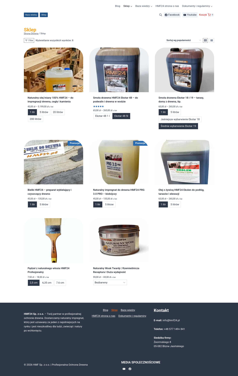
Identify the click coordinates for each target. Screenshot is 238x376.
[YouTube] (124, 368)
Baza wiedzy (31, 14)
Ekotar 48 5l (121, 115)
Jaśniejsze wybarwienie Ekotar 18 (180, 119)
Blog (117, 6)
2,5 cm (34, 282)
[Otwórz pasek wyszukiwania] (160, 14)
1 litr (32, 112)
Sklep (43, 14)
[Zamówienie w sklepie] (184, 40)
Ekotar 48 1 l (102, 115)
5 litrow (109, 204)
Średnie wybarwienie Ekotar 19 (178, 126)
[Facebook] (129, 368)
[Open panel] (29, 40)
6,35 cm (46, 282)
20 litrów (58, 112)
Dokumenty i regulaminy (132, 315)
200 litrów (35, 118)
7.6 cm (60, 282)
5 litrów (44, 112)
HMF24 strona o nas (167, 6)
